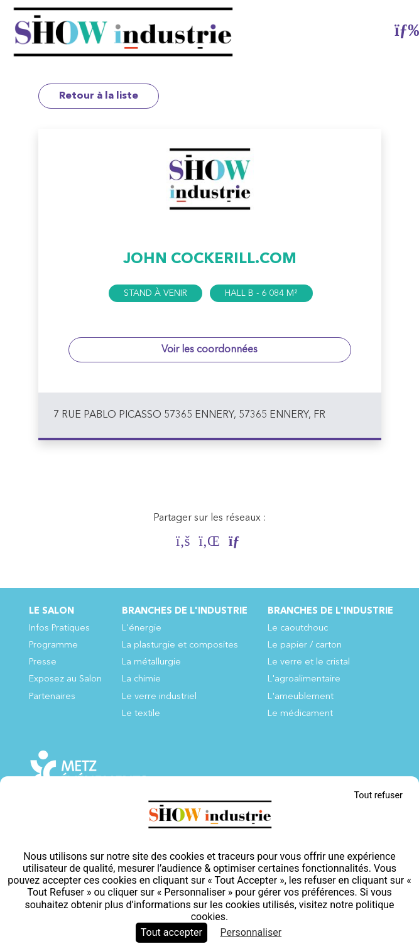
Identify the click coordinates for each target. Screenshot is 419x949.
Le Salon (51, 611)
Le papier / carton (305, 645)
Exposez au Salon (65, 679)
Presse (43, 662)
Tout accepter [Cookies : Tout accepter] (171, 932)
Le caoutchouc (298, 628)
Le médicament (300, 714)
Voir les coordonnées (209, 350)
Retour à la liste (98, 96)
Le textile (141, 714)
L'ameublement (301, 697)
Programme (53, 645)
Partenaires (52, 697)
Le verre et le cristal (309, 662)
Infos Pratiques (59, 628)
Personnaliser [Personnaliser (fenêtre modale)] (251, 932)
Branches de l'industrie (185, 611)
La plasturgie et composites (180, 645)
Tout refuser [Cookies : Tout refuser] (378, 795)
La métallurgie (151, 662)
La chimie (141, 679)
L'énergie (141, 628)
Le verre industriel (159, 697)
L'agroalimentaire (304, 679)
